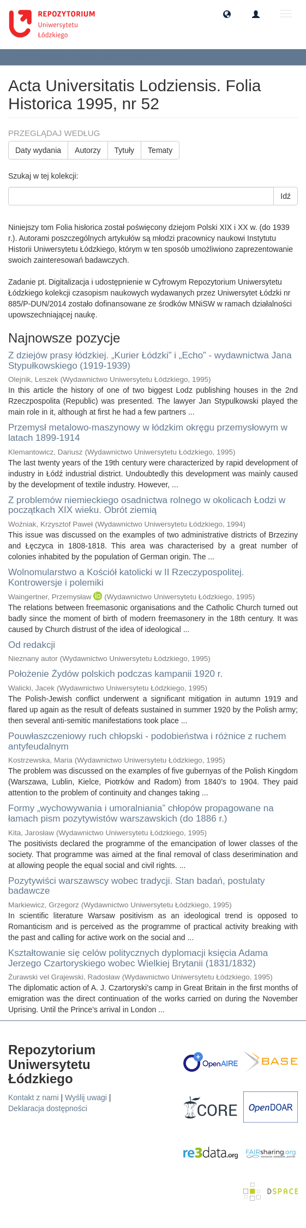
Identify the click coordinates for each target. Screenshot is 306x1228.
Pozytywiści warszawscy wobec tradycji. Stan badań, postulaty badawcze (136, 886)
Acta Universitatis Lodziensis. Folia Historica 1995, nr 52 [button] (101, 57)
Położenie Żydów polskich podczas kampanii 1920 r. (115, 674)
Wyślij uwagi (86, 1097)
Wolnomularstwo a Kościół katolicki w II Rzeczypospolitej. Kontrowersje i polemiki (126, 577)
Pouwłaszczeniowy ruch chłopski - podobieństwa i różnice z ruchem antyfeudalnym (147, 741)
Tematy (160, 150)
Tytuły (125, 150)
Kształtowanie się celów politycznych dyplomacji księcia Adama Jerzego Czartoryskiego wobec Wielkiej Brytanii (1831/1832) (138, 958)
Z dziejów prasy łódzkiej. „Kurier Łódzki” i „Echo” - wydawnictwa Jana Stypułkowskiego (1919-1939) (150, 360)
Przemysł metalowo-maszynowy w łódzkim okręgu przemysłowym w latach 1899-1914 (147, 432)
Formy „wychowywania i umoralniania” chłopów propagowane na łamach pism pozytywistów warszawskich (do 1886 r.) (141, 813)
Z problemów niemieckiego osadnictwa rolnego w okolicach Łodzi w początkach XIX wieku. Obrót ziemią (146, 505)
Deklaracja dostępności (47, 1108)
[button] (227, 13)
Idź (285, 196)
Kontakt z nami (33, 1097)
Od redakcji (31, 645)
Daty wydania (38, 150)
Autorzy (87, 150)
